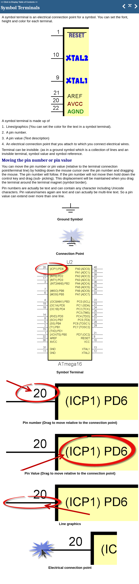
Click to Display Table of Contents (19, 2)
